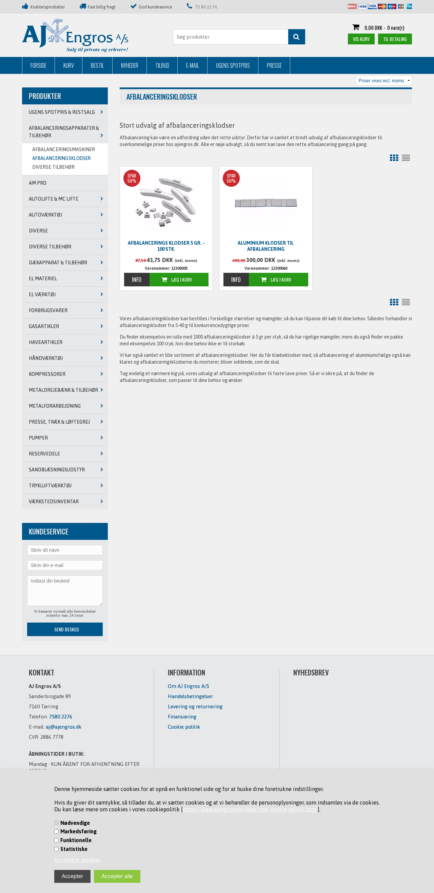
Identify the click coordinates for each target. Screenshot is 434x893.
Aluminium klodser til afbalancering (266, 246)
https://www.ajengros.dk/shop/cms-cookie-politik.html (250, 809)
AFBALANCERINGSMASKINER (63, 149)
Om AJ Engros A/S (188, 686)
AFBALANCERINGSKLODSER (61, 158)
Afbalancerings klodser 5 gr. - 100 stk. (166, 246)
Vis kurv (361, 38)
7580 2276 (60, 716)
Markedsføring (78, 831)
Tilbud (162, 65)
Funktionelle (76, 840)
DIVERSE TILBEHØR (53, 167)
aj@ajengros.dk (63, 727)
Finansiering (182, 716)
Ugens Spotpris (233, 65)
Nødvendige (75, 823)
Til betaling (395, 38)
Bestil (97, 65)
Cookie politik (184, 727)
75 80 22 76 (206, 6)
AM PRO (37, 183)
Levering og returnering (195, 706)
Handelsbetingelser (190, 696)
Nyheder (129, 65)
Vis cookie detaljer (77, 860)
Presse (274, 65)
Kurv (68, 65)
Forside (38, 65)
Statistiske (73, 849)
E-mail (192, 65)
